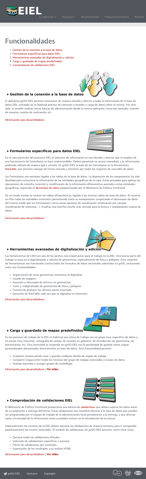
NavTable (10, 169)
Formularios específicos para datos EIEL (36, 53)
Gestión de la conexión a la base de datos (37, 50)
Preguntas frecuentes (117, 17)
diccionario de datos (48, 188)
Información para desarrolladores (25, 119)
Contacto (32, 473)
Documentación (90, 17)
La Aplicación (47, 17)
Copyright (49, 473)
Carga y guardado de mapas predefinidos (37, 61)
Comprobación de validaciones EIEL (34, 65)
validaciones (88, 407)
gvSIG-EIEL (12, 473)
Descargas (68, 17)
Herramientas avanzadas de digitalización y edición (43, 57)
